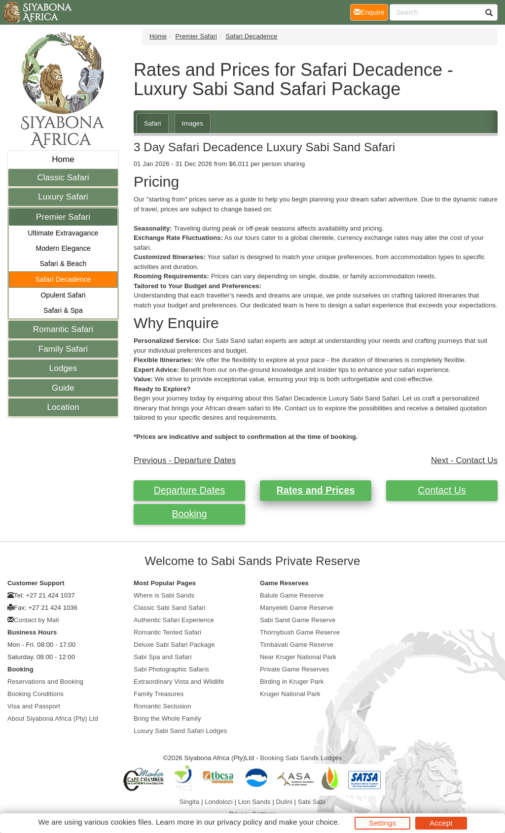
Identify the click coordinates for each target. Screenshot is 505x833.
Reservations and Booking (45, 681)
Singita (189, 801)
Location (63, 407)
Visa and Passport (33, 706)
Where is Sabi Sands (164, 595)
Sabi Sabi (312, 801)
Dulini (284, 801)
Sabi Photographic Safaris (171, 669)
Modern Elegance (63, 248)
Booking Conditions (35, 694)
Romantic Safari (63, 329)
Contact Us (442, 490)
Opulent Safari (63, 295)
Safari (152, 123)
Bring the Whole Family (167, 718)
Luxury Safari (63, 196)
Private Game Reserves (294, 669)
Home (63, 159)
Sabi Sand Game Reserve (297, 620)
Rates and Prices (316, 490)
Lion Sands (254, 801)
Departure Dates (189, 490)
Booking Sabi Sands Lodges (301, 758)
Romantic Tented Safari (167, 632)
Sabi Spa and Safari (163, 657)
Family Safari (63, 349)
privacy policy (239, 822)
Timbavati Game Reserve (296, 644)
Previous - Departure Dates (185, 460)
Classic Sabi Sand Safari (169, 607)
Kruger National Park (290, 694)
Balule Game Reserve (292, 595)
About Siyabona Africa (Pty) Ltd (52, 718)
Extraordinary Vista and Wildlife (179, 681)
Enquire (371, 11)
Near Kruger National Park (298, 657)
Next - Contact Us (464, 460)
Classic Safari (63, 177)
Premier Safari (63, 217)
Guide (63, 388)
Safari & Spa (63, 310)
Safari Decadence (63, 279)
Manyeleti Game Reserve (296, 607)
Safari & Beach (63, 263)
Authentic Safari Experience (174, 620)
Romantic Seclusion (162, 706)
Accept (441, 823)
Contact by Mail (36, 620)
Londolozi (219, 801)
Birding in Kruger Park (292, 681)
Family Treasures (158, 694)
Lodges (63, 368)
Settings (382, 823)
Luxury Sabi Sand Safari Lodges (180, 730)
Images (192, 123)
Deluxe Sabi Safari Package (174, 644)
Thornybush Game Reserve (300, 632)
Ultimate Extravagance (63, 233)
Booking (189, 513)
